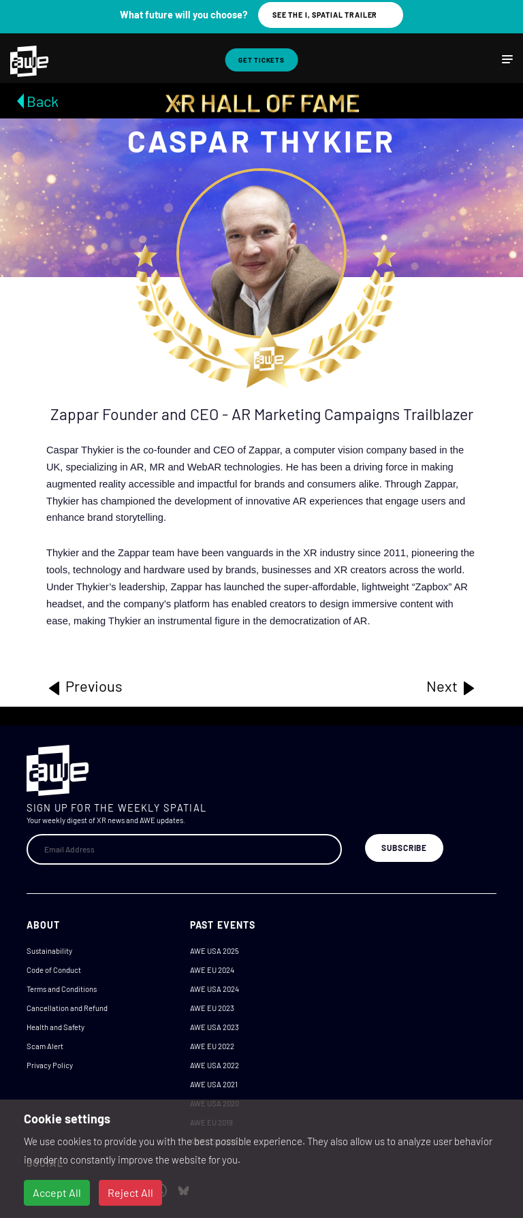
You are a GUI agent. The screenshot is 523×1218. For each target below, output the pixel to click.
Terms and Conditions (62, 988)
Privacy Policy (50, 1065)
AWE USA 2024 (214, 988)
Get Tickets (261, 60)
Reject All (130, 1192)
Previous (84, 686)
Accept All (57, 1192)
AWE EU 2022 (212, 1046)
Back (43, 101)
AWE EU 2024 (212, 969)
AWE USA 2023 (214, 1027)
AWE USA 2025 (214, 950)
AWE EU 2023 (212, 1008)
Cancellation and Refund (67, 1008)
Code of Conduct (54, 969)
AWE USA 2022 (214, 1065)
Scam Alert (45, 1046)
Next (451, 686)
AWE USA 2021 (214, 1084)
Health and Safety (55, 1027)
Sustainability (49, 950)
